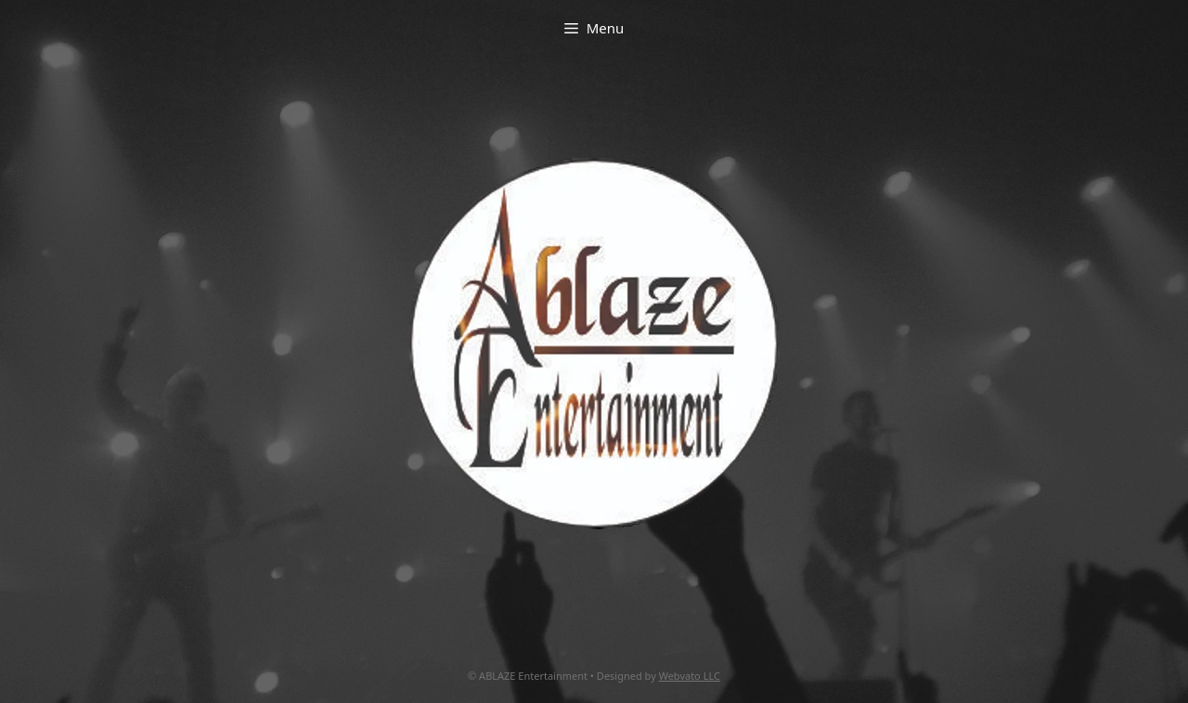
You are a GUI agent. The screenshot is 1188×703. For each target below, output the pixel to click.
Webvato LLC (689, 676)
